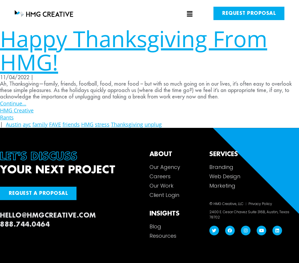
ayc (27, 124)
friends (71, 124)
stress (102, 124)
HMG (87, 124)
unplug (153, 124)
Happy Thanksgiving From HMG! (133, 50)
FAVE (55, 124)
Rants (7, 117)
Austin (13, 124)
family (40, 124)
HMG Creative (17, 110)
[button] (150, 14)
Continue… (13, 103)
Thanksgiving (127, 124)
